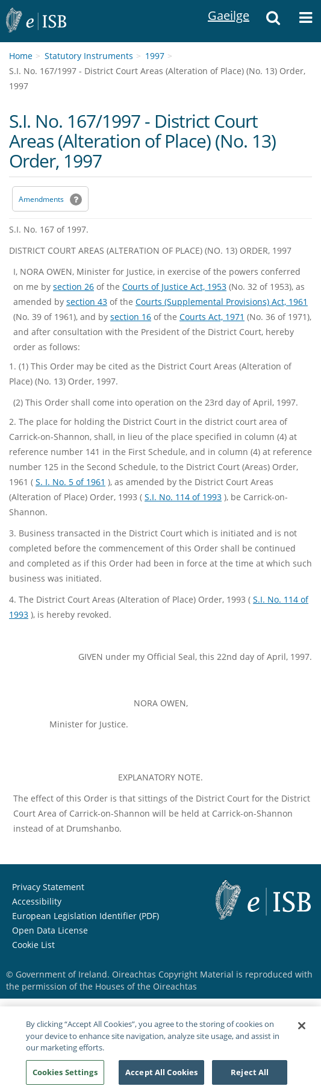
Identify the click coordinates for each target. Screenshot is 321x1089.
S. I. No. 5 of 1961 (70, 482)
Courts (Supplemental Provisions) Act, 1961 (222, 301)
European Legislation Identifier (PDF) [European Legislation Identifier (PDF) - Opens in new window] (85, 915)
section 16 (130, 316)
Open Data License (50, 930)
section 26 (73, 286)
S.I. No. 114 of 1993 (183, 497)
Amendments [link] (41, 199)
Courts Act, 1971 (212, 316)
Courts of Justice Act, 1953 (174, 286)
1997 (154, 55)
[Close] (301, 1029)
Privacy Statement (48, 887)
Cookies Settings (65, 1075)
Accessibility (36, 901)
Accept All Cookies (161, 1075)
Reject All (250, 1075)
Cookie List (33, 944)
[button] (273, 21)
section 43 (86, 301)
